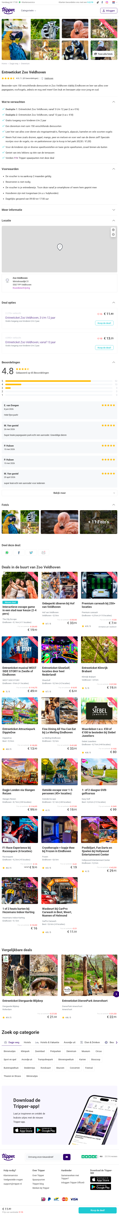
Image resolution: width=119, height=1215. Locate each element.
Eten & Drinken (90, 1042)
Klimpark (25, 1051)
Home (4, 64)
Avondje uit (69, 1042)
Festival (89, 1068)
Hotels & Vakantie (47, 1042)
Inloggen (109, 10)
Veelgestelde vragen (13, 1179)
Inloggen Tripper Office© (72, 1182)
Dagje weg (14, 64)
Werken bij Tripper (40, 1188)
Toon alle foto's (103, 54)
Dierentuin (25, 64)
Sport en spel (10, 1059)
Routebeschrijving (21, 288)
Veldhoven (48, 78)
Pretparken (55, 1051)
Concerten (75, 1068)
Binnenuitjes (9, 1051)
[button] (59, 102)
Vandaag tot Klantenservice (18, 2)
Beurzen (60, 1068)
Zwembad (40, 1051)
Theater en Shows (12, 1076)
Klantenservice (11, 1175)
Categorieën (27, 10)
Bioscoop (95, 1059)
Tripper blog (38, 1184)
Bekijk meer (59, 493)
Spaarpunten (38, 1179)
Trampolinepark (45, 1059)
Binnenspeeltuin (66, 1059)
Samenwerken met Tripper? (70, 1177)
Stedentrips (29, 1068)
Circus (99, 1051)
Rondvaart (46, 1068)
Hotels (27, 1042)
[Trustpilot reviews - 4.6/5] (99, 1157)
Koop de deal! (98, 1210)
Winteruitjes (32, 1076)
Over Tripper (38, 1175)
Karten (82, 1059)
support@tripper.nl (13, 1184)
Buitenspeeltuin (11, 1068)
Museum (86, 1051)
